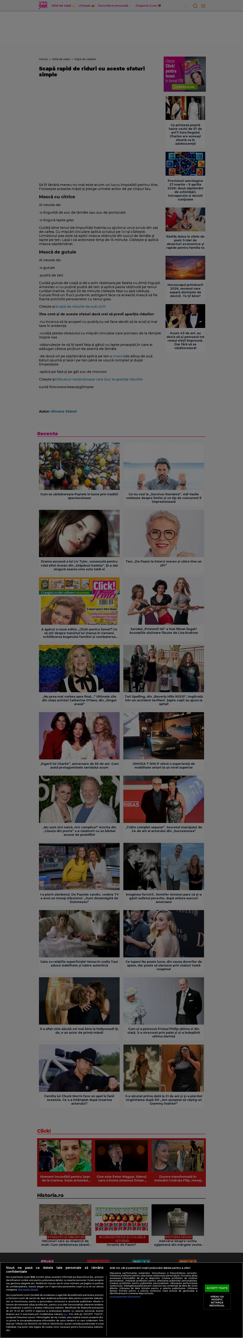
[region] (121, 1300)
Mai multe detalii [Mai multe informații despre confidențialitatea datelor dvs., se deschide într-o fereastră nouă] (28, 1289)
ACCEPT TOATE (217, 1288)
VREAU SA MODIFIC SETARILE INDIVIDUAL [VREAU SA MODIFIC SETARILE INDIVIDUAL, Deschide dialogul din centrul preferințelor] (217, 1301)
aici (65, 1314)
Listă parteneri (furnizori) (125, 1296)
